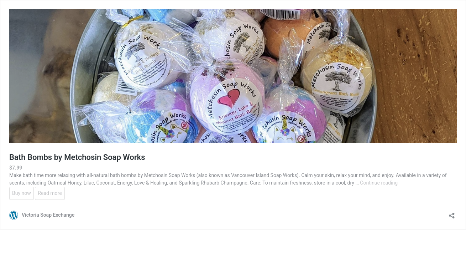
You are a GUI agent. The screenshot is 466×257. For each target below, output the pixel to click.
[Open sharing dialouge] (452, 213)
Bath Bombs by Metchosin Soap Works (77, 157)
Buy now (21, 193)
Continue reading (379, 183)
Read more (50, 193)
